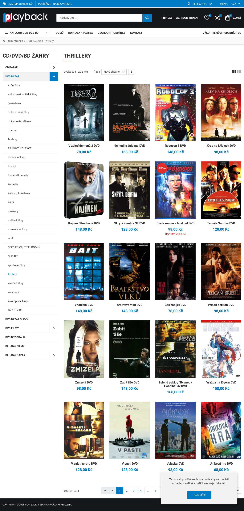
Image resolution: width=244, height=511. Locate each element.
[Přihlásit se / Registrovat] (180, 17)
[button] (207, 18)
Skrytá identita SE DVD (129, 223)
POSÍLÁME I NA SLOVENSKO (55, 3)
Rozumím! (199, 494)
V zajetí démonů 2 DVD (84, 146)
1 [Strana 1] (119, 490)
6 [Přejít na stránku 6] (156, 490)
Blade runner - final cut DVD (175, 223)
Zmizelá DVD (84, 382)
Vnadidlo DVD (84, 305)
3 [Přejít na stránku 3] (134, 490)
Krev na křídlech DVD (221, 146)
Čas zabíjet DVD (175, 305)
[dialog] (199, 488)
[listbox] (114, 72)
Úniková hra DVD (221, 463)
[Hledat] (147, 18)
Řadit (97, 71)
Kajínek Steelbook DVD (84, 223)
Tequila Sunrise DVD (221, 223)
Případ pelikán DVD (221, 305)
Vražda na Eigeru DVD (221, 382)
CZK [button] (233, 3)
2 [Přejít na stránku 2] (127, 490)
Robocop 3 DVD (175, 146)
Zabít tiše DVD (129, 382)
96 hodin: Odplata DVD (129, 146)
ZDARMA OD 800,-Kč (20, 3)
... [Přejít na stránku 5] (148, 490)
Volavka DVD (175, 463)
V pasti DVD (130, 463)
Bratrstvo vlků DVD (129, 305)
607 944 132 (204, 3)
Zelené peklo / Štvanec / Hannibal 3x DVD (175, 384)
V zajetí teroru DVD (84, 463)
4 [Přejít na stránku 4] (141, 490)
